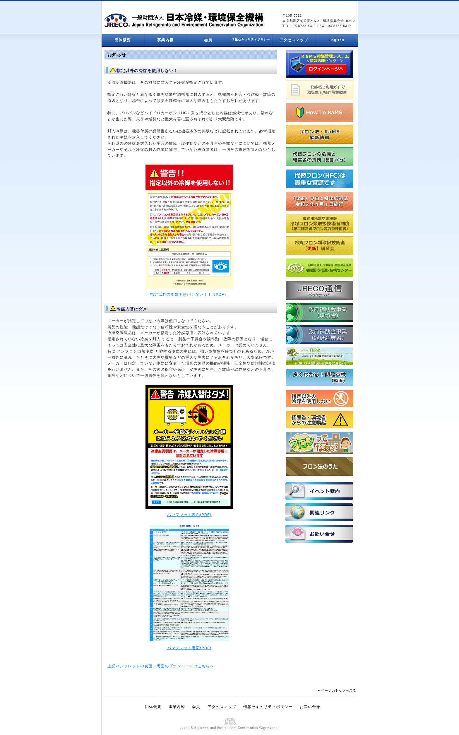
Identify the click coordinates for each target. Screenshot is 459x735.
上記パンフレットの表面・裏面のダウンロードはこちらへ (160, 666)
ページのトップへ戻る (338, 690)
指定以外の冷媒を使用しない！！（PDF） (189, 294)
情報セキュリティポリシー (267, 707)
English (336, 40)
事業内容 (165, 40)
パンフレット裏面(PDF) (189, 648)
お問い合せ (310, 707)
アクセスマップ (293, 40)
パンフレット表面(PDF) (189, 514)
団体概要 (122, 40)
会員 (208, 40)
